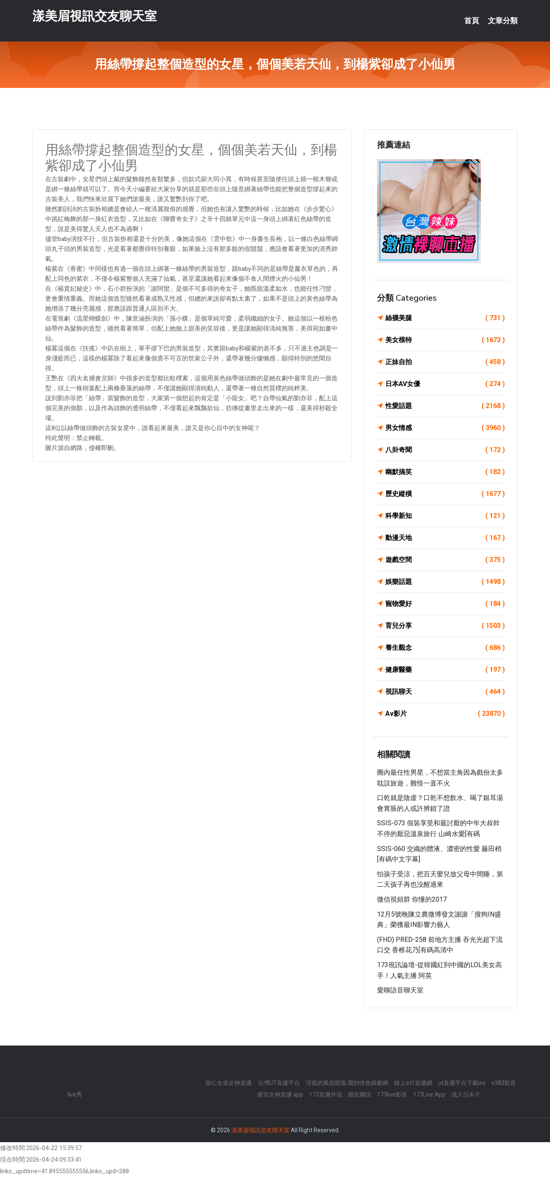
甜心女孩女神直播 (228, 1083)
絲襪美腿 (445, 318)
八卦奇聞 (445, 450)
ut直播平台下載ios (462, 1083)
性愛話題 (445, 406)
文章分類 (503, 21)
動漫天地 (445, 538)
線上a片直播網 (413, 1083)
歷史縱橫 (445, 494)
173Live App (429, 1094)
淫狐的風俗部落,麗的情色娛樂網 (347, 1083)
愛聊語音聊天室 (400, 990)
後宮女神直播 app (280, 1094)
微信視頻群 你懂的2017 (412, 899)
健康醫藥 (445, 670)
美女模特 (445, 340)
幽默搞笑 (445, 472)
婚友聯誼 (359, 1094)
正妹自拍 (445, 362)
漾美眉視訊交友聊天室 (94, 16)
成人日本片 (465, 1094)
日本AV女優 (445, 384)
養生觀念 (445, 648)
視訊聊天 (445, 692)
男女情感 (445, 428)
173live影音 (392, 1094)
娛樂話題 (445, 582)
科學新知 (445, 516)
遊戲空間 (445, 560)
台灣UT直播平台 (279, 1083)
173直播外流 (325, 1094)
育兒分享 (445, 626)
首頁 (471, 21)
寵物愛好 (445, 604)
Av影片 (445, 714)
